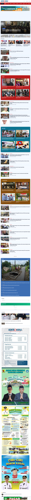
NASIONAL (17, 3)
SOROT (10, 56)
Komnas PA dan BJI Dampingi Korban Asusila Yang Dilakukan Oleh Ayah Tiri (20, 206)
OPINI (26, 3)
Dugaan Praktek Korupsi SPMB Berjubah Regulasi (16, 51)
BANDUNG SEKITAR (5, 3)
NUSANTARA (21, 3)
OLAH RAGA (23, 3)
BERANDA (2, 3)
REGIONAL (11, 120)
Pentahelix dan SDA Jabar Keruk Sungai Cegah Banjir (17, 167)
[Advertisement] (15, 15)
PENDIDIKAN (29, 3)
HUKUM (10, 3)
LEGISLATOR (14, 3)
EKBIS (8, 3)
